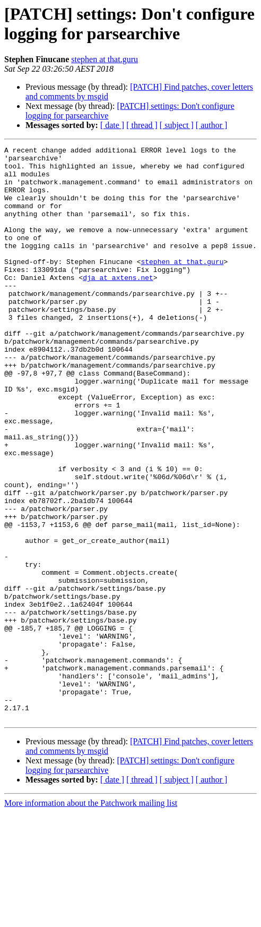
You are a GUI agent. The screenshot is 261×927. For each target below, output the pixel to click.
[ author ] (212, 125)
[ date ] (112, 125)
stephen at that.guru (104, 59)
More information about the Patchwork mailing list (90, 917)
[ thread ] (142, 125)
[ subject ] (177, 125)
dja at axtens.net (118, 304)
